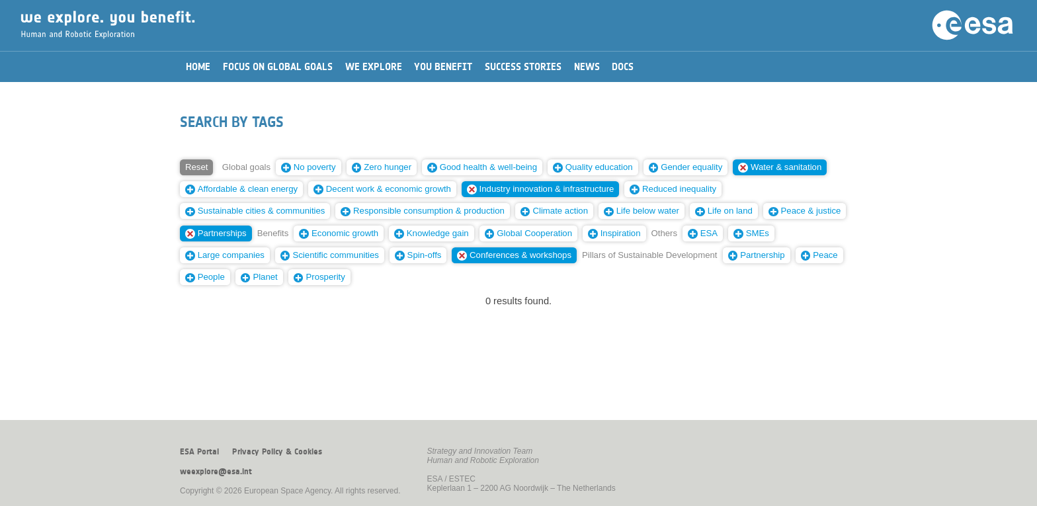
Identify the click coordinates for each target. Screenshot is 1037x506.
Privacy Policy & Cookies (277, 451)
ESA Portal (199, 451)
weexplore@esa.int (216, 471)
